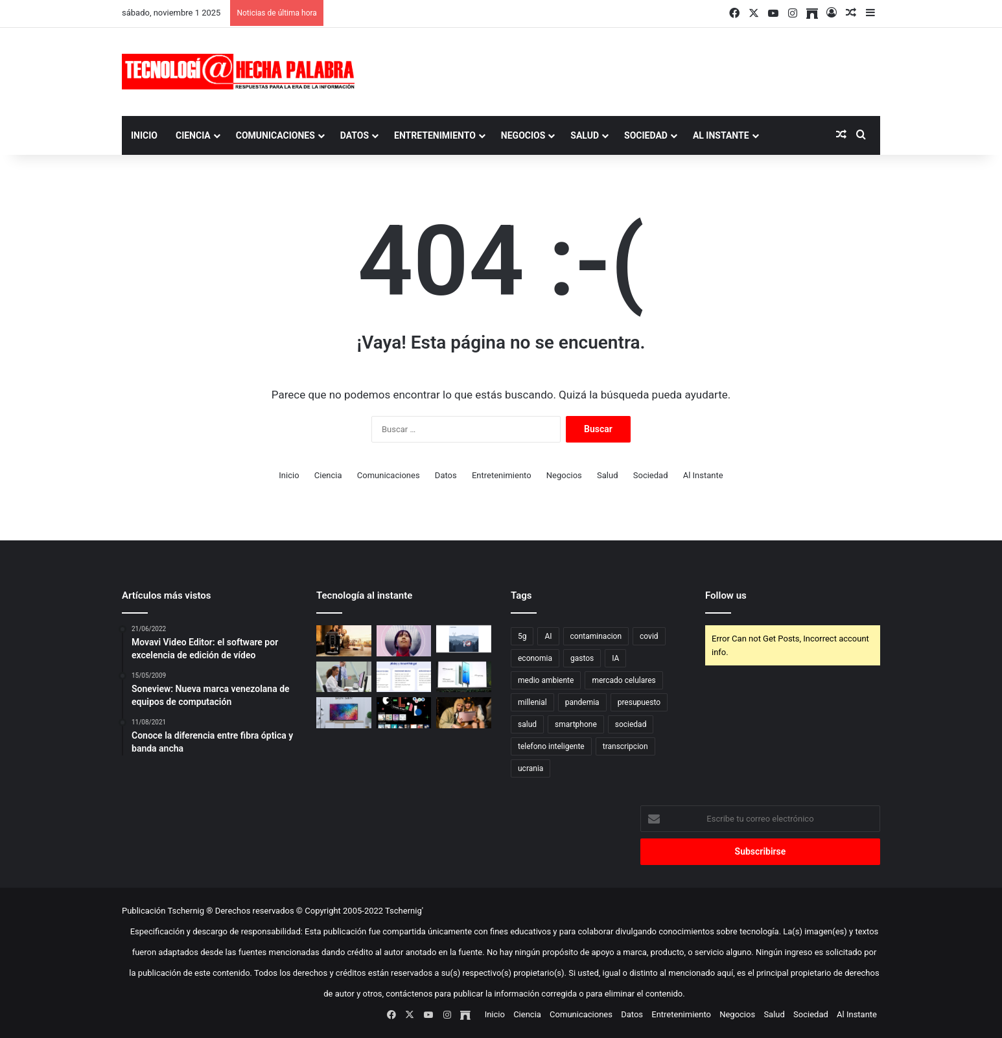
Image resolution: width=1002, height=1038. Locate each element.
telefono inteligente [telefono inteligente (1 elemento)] (551, 746)
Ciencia (193, 135)
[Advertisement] (631, 70)
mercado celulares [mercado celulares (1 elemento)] (623, 680)
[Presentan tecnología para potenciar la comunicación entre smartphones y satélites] (463, 638)
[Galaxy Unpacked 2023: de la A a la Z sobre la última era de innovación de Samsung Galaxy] (463, 677)
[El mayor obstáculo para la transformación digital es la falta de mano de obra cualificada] (404, 640)
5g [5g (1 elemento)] (522, 636)
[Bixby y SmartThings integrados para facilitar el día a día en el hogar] (404, 677)
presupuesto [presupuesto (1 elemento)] (639, 702)
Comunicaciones (275, 135)
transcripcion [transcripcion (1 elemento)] (625, 746)
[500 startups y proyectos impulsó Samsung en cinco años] (404, 712)
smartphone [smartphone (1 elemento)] (576, 724)
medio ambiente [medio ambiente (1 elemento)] (546, 680)
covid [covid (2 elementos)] (649, 636)
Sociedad (646, 135)
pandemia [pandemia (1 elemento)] (582, 702)
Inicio (144, 135)
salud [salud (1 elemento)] (527, 724)
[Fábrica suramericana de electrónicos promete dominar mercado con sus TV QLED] (343, 712)
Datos (354, 135)
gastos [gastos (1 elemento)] (582, 658)
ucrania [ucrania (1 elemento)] (530, 768)
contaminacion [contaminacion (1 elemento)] (596, 636)
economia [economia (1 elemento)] (535, 658)
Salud (584, 135)
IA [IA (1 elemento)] (615, 658)
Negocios (523, 135)
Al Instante (721, 135)
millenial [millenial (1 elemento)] (532, 702)
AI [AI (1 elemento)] (548, 636)
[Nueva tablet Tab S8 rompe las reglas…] (463, 712)
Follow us (726, 595)
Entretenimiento (435, 135)
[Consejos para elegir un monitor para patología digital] (343, 677)
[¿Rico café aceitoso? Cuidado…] (343, 640)
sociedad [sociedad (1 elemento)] (631, 724)
